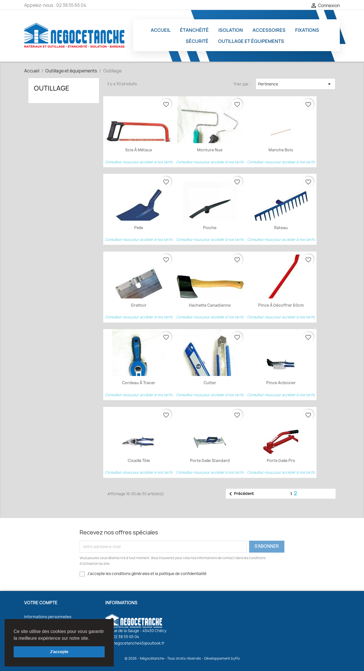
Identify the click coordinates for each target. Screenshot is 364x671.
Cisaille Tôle (139, 460)
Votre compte (40, 603)
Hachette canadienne (210, 305)
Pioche (209, 227)
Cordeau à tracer (138, 382)
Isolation (230, 30)
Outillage (51, 88)
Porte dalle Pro (281, 460)
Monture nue (209, 149)
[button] (91, 638)
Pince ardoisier (281, 382)
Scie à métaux (138, 149)
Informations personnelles (47, 616)
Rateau (281, 227)
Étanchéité (194, 30)
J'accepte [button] (59, 651)
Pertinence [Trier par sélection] (295, 84)
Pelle (138, 227)
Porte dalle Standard (210, 460)
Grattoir (138, 305)
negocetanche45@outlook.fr (135, 643)
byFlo (235, 658)
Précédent (240, 493)
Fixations (307, 30)
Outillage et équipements (251, 41)
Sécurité (197, 41)
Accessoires (269, 30)
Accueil (161, 30)
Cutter (210, 382)
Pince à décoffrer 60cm (281, 305)
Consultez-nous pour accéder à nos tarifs (138, 162)
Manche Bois (280, 149)
